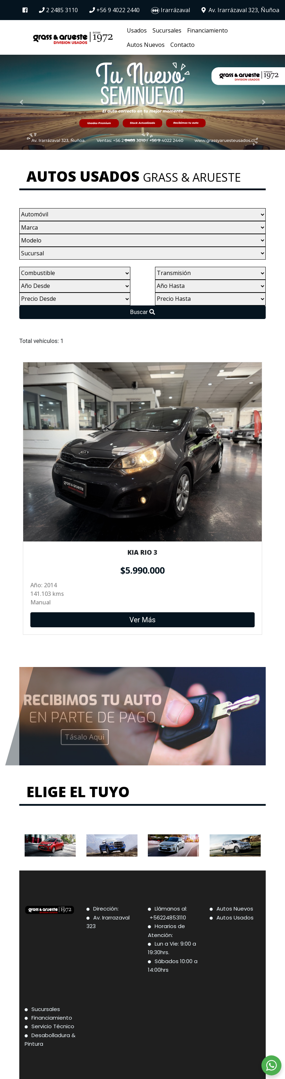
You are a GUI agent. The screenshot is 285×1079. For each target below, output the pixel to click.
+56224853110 (169, 917)
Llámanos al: (172, 908)
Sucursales (166, 30)
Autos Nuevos (146, 45)
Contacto (182, 45)
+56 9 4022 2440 (114, 10)
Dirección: (106, 908)
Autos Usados (235, 917)
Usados (137, 30)
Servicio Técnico (52, 1026)
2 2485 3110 (58, 10)
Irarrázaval (170, 10)
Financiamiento (207, 30)
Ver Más (142, 608)
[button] (21, 102)
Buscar (142, 312)
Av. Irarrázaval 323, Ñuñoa (240, 10)
